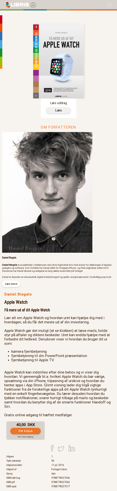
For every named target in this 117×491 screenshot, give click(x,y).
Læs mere (11, 283)
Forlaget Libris (59, 469)
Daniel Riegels (18, 294)
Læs (58, 110)
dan (53, 473)
